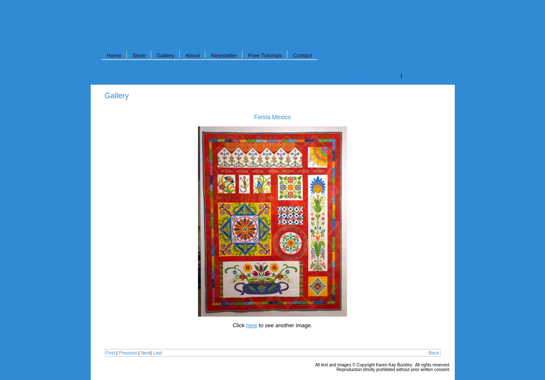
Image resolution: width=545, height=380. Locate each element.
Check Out (417, 75)
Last (157, 352)
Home (114, 55)
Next (146, 352)
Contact (302, 55)
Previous (128, 352)
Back (434, 352)
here (251, 325)
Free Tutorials (265, 55)
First (110, 352)
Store (139, 55)
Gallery (165, 55)
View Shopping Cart (374, 75)
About (192, 55)
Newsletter (224, 55)
